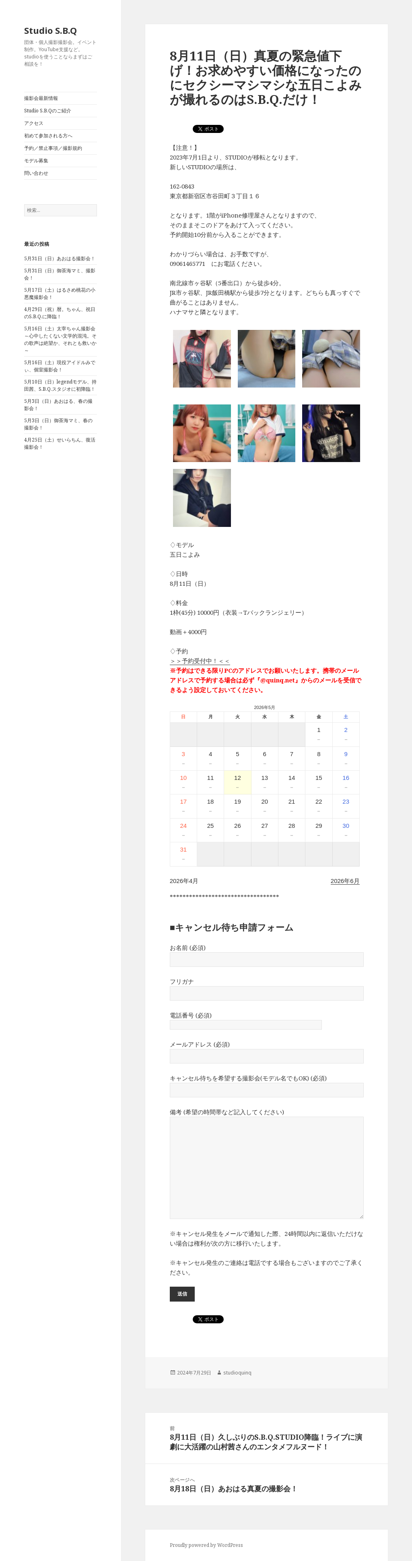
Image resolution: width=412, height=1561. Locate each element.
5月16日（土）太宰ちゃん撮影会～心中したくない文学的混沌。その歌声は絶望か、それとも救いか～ (60, 339)
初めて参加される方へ (48, 135)
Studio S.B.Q (50, 30)
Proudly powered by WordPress (206, 1545)
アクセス (33, 123)
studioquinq (237, 1372)
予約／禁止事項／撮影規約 (53, 148)
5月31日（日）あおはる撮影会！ (59, 258)
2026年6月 (345, 880)
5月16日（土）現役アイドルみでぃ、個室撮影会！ (59, 366)
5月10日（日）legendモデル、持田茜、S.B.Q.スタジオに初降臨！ (60, 385)
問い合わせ (36, 173)
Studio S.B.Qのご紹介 (47, 110)
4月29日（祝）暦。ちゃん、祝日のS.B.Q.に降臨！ (59, 313)
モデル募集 (36, 160)
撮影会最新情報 (41, 98)
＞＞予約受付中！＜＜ (200, 661)
